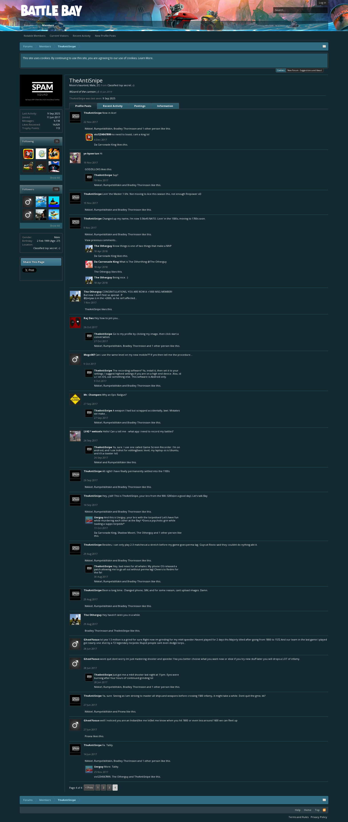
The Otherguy (103, 245)
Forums (28, 25)
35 (56, 141)
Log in (322, 2)
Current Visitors (59, 35)
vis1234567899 (102, 134)
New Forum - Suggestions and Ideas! (304, 70)
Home (307, 810)
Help (298, 810)
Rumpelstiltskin (103, 128)
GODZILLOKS (92, 169)
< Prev (89, 787)
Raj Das (89, 318)
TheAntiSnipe (93, 112)
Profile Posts (83, 106)
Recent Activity (82, 35)
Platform (37, 10)
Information (165, 106)
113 (58, 128)
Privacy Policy (319, 817)
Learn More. (145, 58)
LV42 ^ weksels (93, 431)
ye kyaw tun (91, 153)
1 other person (151, 128)
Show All (55, 177)
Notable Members (34, 35)
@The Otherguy (157, 261)
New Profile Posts (105, 35)
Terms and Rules (298, 817)
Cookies (281, 70)
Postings (139, 106)
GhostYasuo (91, 639)
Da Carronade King (105, 144)
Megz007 (89, 354)
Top (317, 810)
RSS (324, 810)
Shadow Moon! (126, 532)
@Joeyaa (89, 298)
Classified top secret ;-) (46, 248)
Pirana (122, 711)
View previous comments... (101, 240)
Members (48, 25)
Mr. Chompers (92, 394)
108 (56, 189)
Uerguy (98, 517)
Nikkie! (89, 128)
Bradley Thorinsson (125, 128)
